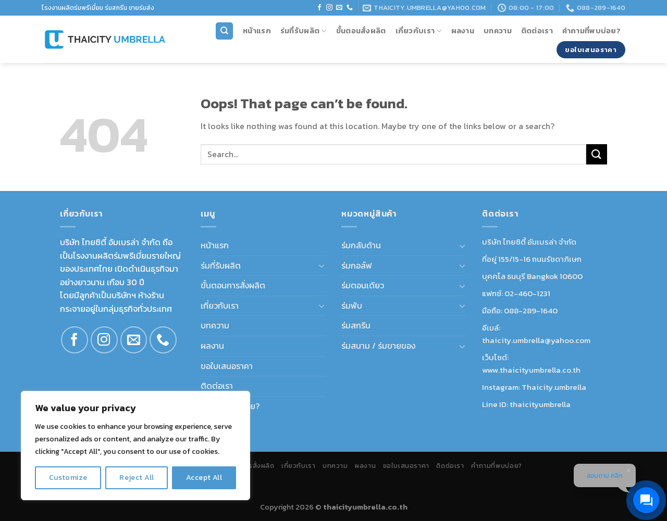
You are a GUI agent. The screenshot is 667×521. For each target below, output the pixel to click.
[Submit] (596, 154)
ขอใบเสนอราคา (227, 366)
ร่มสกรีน (355, 325)
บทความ (498, 30)
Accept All (204, 477)
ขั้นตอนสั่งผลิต (361, 30)
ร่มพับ (351, 305)
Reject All (136, 477)
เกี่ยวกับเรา (419, 30)
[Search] (224, 31)
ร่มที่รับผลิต (303, 30)
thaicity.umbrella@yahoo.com (536, 340)
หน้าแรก (257, 30)
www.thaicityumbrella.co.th (531, 370)
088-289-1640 (531, 310)
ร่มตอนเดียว (362, 285)
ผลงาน (462, 30)
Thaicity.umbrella (554, 387)
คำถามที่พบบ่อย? (591, 30)
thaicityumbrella (540, 404)
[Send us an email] (339, 7)
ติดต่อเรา (537, 30)
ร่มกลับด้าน (361, 245)
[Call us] (350, 7)
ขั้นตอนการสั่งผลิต (233, 285)
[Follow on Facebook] (319, 7)
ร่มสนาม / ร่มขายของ (378, 345)
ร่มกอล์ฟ (356, 265)
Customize (68, 477)
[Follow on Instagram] (329, 7)
